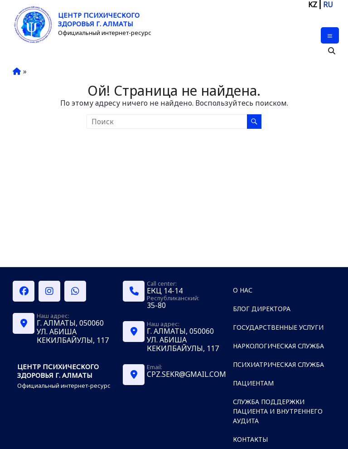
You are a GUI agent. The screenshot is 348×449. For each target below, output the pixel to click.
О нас (242, 290)
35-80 (156, 305)
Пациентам (253, 383)
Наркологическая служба (278, 346)
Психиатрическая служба (278, 364)
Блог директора (261, 308)
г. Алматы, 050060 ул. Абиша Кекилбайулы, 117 (73, 331)
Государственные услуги (278, 327)
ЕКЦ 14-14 (165, 291)
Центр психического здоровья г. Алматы (99, 19)
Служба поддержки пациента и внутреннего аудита (278, 411)
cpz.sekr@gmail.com (186, 374)
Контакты (250, 439)
